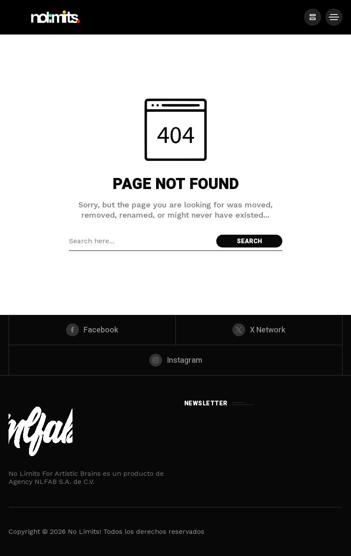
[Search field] (140, 241)
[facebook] (92, 330)
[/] (312, 17)
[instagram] (175, 360)
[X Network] (259, 330)
